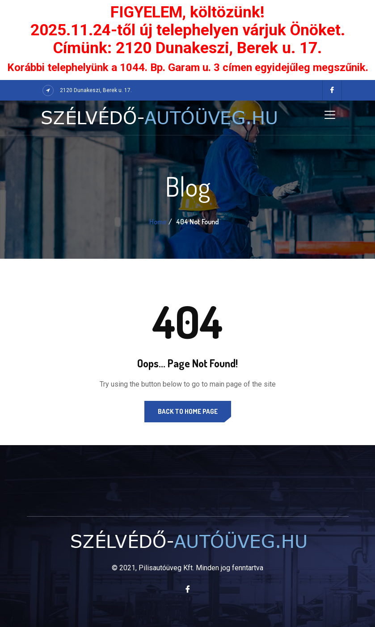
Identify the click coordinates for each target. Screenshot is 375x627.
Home (157, 221)
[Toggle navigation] (330, 114)
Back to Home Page (188, 411)
